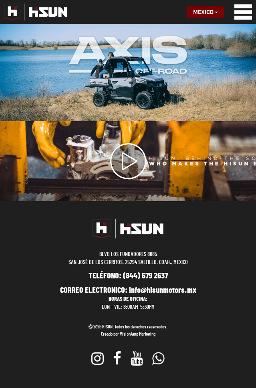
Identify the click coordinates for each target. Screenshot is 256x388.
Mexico (205, 12)
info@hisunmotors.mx (162, 290)
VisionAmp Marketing (137, 334)
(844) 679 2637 (145, 276)
